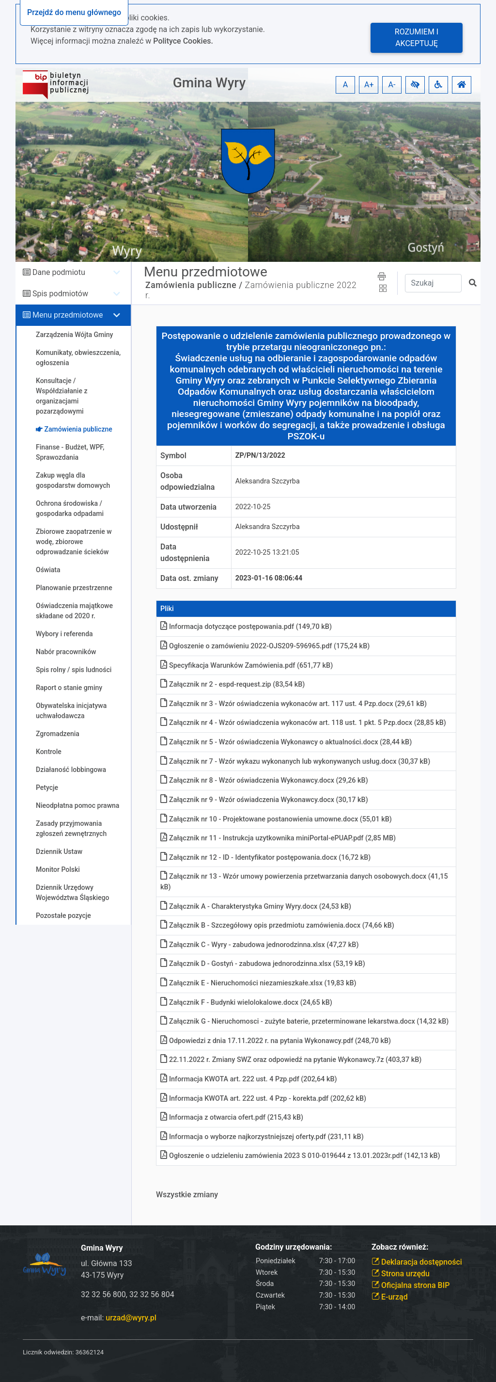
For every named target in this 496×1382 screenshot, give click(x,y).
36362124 (90, 1352)
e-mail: (118, 1317)
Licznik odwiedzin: (48, 1352)
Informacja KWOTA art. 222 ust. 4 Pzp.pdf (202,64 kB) (248, 1079)
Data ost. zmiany (189, 578)
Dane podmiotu (58, 272)
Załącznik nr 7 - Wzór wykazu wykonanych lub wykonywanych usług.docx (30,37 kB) (295, 761)
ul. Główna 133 (106, 1263)
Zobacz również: (400, 1247)
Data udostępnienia (185, 552)
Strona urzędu (401, 1273)
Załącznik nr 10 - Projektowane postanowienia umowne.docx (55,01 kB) (276, 819)
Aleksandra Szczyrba (267, 481)
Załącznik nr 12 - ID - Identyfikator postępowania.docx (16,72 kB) (265, 857)
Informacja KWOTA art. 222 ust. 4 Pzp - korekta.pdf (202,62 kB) (263, 1098)
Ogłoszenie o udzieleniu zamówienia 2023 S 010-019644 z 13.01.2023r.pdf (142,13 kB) (300, 1156)
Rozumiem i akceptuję (416, 37)
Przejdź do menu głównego (74, 12)
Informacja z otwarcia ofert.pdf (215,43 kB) (231, 1117)
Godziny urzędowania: (293, 1247)
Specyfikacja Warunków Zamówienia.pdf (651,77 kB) (246, 665)
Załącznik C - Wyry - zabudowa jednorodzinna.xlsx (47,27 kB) (259, 945)
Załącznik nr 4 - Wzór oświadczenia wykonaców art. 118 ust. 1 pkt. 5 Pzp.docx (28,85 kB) (303, 723)
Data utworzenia (188, 507)
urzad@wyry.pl (131, 1317)
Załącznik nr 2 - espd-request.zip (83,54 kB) (232, 684)
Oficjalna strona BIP (411, 1285)
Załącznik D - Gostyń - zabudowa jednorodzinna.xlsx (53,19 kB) (262, 964)
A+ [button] (369, 84)
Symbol (173, 455)
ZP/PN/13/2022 (260, 455)
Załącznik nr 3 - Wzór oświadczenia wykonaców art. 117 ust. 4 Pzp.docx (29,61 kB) (293, 704)
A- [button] (392, 84)
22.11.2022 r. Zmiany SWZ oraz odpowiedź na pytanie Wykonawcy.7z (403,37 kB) (290, 1060)
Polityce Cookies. (183, 41)
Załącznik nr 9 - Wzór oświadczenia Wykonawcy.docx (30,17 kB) (264, 800)
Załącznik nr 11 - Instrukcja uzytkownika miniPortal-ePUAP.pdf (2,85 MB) (278, 838)
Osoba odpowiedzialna (187, 481)
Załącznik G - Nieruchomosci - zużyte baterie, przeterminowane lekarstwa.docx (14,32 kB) (304, 1021)
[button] (415, 85)
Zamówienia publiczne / (194, 285)
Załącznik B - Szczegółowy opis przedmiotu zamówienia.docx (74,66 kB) (277, 925)
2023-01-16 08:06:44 (269, 578)
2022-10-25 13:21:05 (267, 552)
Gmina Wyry (209, 83)
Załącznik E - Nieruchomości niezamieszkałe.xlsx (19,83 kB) (258, 983)
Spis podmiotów (60, 293)
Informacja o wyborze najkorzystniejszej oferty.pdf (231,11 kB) (262, 1137)
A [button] (345, 84)
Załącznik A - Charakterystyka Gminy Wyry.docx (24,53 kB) (255, 906)
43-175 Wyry (102, 1275)
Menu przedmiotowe (67, 315)
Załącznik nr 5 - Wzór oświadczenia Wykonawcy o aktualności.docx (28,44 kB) (286, 742)
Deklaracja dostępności (417, 1262)
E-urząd (390, 1297)
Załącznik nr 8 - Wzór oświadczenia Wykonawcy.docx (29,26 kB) (264, 780)
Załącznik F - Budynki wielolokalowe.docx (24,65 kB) (246, 1002)
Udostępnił (179, 526)
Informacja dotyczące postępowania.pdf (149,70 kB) (246, 627)
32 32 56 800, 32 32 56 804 (127, 1294)
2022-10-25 (253, 507)
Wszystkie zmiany (187, 1194)
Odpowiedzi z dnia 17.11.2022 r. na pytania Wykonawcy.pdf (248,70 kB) (275, 1041)
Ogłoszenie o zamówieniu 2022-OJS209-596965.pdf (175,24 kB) (265, 646)
